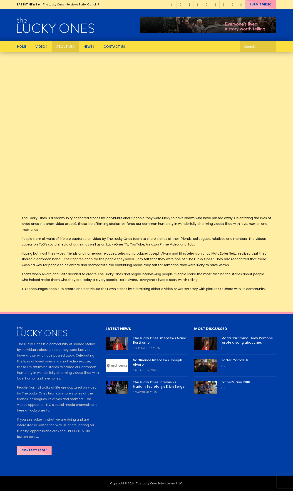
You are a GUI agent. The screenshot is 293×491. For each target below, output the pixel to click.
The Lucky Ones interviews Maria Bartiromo (159, 340)
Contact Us (114, 46)
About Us (64, 46)
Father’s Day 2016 (235, 382)
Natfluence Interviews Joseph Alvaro (157, 362)
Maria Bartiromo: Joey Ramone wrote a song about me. (247, 340)
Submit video (260, 4)
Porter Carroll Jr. (235, 360)
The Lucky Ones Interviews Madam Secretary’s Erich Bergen (159, 384)
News (88, 46)
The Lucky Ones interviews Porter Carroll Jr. (71, 4)
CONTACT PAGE (34, 450)
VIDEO (40, 46)
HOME (21, 46)
